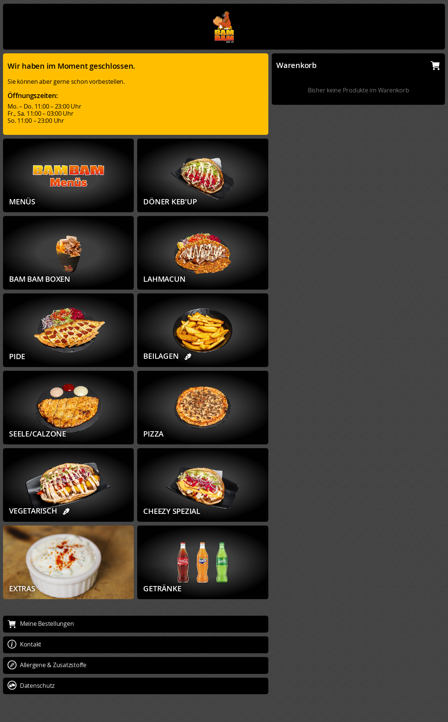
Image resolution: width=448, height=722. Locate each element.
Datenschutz (31, 685)
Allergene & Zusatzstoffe (47, 665)
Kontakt (24, 644)
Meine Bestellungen (41, 623)
